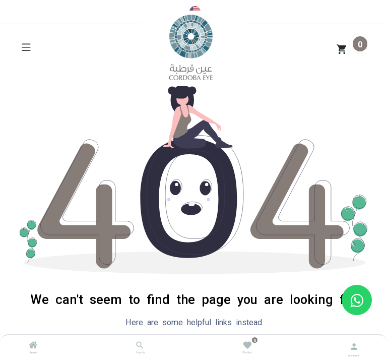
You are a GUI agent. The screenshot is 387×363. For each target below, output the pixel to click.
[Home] (33, 346)
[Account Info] (354, 345)
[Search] (140, 346)
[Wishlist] (247, 344)
